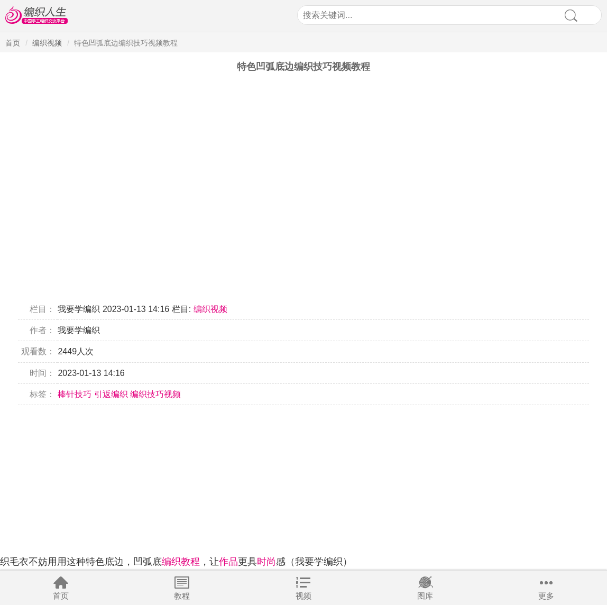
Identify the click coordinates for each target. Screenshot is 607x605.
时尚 (266, 561)
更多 (546, 595)
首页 (61, 595)
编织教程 (181, 561)
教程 (182, 595)
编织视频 (47, 43)
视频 (303, 595)
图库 (425, 595)
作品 (228, 561)
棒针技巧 (74, 394)
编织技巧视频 (155, 394)
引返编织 (111, 394)
